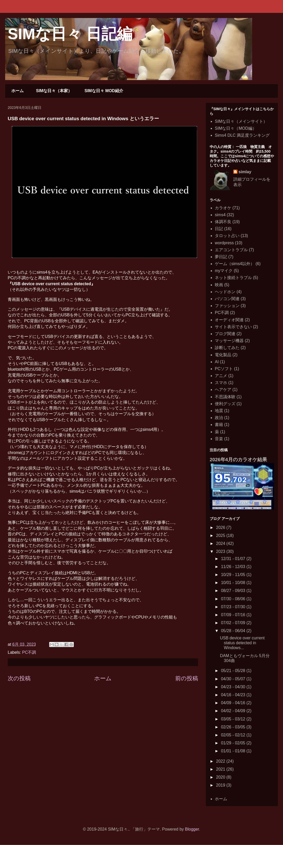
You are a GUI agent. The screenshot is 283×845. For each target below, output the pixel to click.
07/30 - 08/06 (233, 599)
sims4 (220, 215)
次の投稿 (19, 678)
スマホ (221, 382)
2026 (221, 527)
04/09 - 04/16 (233, 703)
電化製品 (223, 355)
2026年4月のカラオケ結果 (238, 459)
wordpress (224, 243)
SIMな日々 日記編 (70, 33)
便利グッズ (225, 404)
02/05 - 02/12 (233, 735)
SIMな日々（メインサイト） (241, 121)
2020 (221, 777)
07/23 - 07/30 (233, 607)
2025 (221, 535)
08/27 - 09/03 (233, 590)
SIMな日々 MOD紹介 (103, 91)
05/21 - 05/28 (233, 670)
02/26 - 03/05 (233, 727)
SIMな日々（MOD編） (236, 128)
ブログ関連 (225, 334)
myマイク (224, 270)
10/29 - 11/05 (233, 574)
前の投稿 (186, 678)
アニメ (221, 375)
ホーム (17, 91)
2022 (221, 761)
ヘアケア (223, 389)
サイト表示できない (233, 327)
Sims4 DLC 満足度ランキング (242, 135)
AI (217, 362)
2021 (221, 769)
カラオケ (223, 208)
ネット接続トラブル (233, 277)
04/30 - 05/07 (233, 679)
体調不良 (223, 222)
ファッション (227, 305)
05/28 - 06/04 (233, 631)
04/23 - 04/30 (233, 687)
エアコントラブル (231, 250)
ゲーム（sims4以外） (234, 264)
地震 (219, 410)
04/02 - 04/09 (233, 711)
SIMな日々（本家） (54, 91)
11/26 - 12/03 (233, 566)
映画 (219, 285)
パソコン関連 (227, 299)
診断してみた (227, 347)
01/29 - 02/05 (233, 743)
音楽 (219, 439)
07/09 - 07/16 (233, 615)
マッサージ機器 (229, 340)
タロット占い (227, 235)
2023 (221, 551)
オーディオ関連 (229, 320)
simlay (244, 172)
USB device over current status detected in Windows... (242, 643)
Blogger (192, 829)
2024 (221, 543)
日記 (219, 229)
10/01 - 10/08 (233, 582)
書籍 (219, 424)
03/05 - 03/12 (233, 719)
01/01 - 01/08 (233, 751)
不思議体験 (225, 397)
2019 (221, 785)
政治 (219, 417)
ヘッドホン (225, 292)
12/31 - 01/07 (233, 558)
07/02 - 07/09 (233, 623)
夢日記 (221, 257)
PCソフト (224, 369)
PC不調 (29, 652)
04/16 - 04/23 (233, 695)
